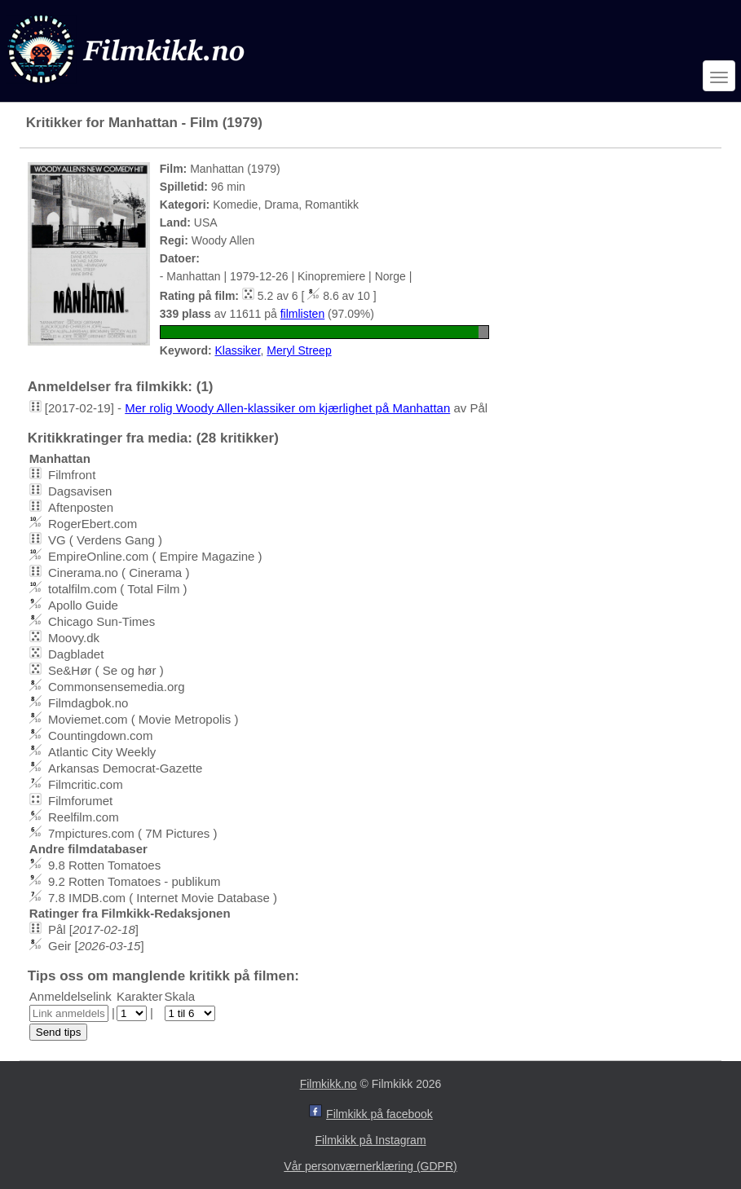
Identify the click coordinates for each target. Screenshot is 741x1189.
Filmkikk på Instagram (370, 1140)
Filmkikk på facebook (379, 1114)
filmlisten (302, 313)
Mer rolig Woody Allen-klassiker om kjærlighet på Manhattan (287, 408)
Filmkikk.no (328, 1083)
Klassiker (238, 350)
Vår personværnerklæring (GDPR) (370, 1166)
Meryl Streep (299, 350)
